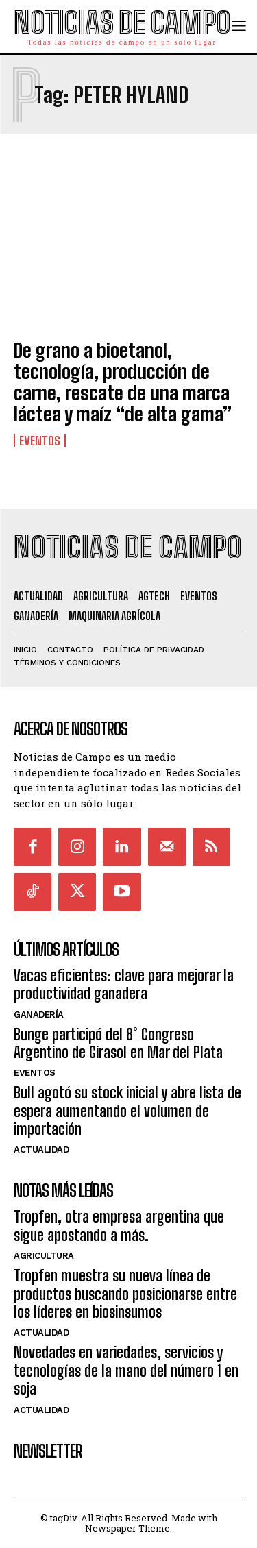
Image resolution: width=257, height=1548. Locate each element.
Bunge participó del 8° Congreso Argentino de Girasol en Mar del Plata (118, 1043)
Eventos (39, 440)
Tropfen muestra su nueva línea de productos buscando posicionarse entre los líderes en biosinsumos (125, 1293)
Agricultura (44, 1256)
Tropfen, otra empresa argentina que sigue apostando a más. (119, 1225)
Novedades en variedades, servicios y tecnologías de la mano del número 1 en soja (126, 1370)
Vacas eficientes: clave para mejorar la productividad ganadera (124, 984)
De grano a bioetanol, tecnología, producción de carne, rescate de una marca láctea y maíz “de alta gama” (123, 382)
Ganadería (39, 1014)
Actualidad (41, 1149)
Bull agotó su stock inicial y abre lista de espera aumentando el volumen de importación (127, 1110)
